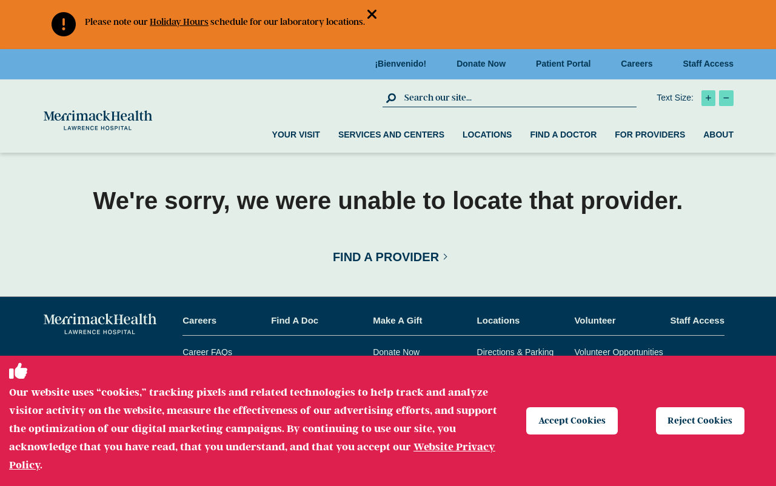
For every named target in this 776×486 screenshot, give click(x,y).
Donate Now (485, 63)
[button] (377, 15)
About (718, 134)
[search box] (519, 97)
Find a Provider (386, 257)
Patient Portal (567, 63)
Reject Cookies (701, 420)
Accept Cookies (572, 420)
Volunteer (594, 320)
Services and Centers (391, 134)
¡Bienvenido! (404, 63)
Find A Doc (294, 320)
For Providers (650, 134)
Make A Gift (397, 320)
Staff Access (708, 63)
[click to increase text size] (708, 98)
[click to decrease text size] (726, 98)
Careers (640, 63)
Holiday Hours (179, 21)
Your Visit (296, 134)
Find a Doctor (563, 134)
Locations (487, 134)
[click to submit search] (392, 97)
